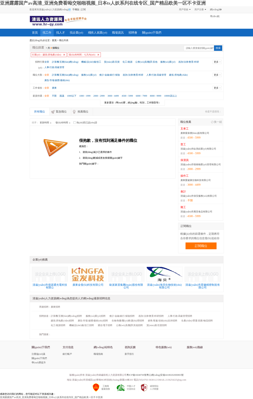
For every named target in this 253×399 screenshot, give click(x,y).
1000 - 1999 (85, 95)
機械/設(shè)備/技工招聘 (81, 325)
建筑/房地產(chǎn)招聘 (62, 320)
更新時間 (46, 122)
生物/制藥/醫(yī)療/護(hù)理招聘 (128, 320)
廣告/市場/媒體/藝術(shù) (57, 80)
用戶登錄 (183, 9)
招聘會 (133, 32)
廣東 (54, 88)
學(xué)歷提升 (41, 40)
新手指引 (129, 354)
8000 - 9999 (155, 95)
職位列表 (63, 40)
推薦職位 (83, 111)
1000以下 (71, 95)
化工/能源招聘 (58, 325)
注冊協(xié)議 (38, 354)
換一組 (218, 121)
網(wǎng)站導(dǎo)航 (216, 10)
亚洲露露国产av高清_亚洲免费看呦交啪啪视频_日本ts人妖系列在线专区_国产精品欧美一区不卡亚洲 (103, 3)
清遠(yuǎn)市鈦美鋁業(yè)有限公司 (198, 148)
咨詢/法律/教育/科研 (188, 62)
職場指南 (98, 354)
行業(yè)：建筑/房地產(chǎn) (46, 54)
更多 (216, 62)
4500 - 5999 (127, 95)
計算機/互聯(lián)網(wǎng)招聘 (66, 316)
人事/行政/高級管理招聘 (180, 316)
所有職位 (39, 111)
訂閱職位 (201, 246)
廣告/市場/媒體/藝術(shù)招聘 (93, 320)
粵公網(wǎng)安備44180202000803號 (165, 375)
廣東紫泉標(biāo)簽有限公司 (194, 133)
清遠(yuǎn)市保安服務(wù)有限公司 (198, 196)
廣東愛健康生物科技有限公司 (195, 180)
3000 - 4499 (113, 95)
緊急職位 (61, 111)
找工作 (47, 32)
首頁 (35, 32)
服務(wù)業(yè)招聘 (95, 316)
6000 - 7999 (141, 95)
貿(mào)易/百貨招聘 (157, 325)
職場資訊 (118, 32)
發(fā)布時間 (63, 122)
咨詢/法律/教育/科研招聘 (151, 316)
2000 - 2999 (99, 95)
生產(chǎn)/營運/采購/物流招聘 (197, 320)
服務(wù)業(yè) (167, 62)
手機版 (75, 9)
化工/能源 (127, 62)
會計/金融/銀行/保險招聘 (122, 316)
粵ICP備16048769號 (137, 375)
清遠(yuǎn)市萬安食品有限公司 (196, 211)
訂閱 (83, 9)
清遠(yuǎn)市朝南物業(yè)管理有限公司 (200, 164)
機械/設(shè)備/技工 (91, 62)
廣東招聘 (55, 307)
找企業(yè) (76, 32)
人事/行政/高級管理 (54, 67)
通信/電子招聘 (105, 325)
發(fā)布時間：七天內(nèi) (82, 54)
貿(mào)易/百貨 (112, 62)
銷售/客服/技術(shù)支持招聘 (162, 320)
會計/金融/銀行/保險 (109, 75)
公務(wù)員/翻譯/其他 (146, 62)
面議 (62, 95)
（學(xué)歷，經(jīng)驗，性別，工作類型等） (132, 102)
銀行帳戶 (67, 354)
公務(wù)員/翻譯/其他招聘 (129, 325)
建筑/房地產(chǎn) (178, 75)
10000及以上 (170, 95)
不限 (54, 95)
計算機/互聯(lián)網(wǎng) (65, 62)
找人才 (60, 32)
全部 (46, 62)
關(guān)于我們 (151, 32)
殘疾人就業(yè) (97, 32)
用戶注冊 (199, 9)
